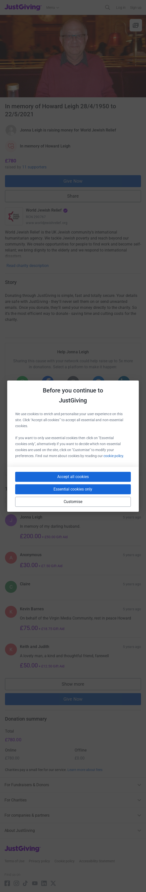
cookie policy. (113, 456)
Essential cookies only (72, 489)
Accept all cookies (73, 476)
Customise (73, 501)
